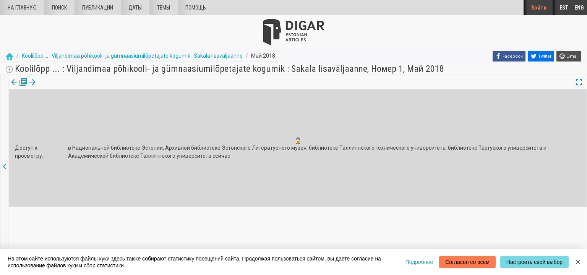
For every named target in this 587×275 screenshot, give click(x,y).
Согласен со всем (467, 262)
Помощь (195, 8)
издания (18, 87)
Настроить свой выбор (534, 262)
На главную (22, 8)
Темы (163, 8)
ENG (579, 8)
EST (563, 8)
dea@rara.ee (355, 239)
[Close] (577, 262)
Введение (167, 231)
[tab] (18, 88)
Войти (538, 8)
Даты (135, 8)
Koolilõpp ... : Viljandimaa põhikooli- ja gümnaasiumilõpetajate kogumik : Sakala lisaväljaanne (132, 56)
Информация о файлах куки (188, 238)
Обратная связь (174, 244)
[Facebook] (509, 56)
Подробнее (419, 262)
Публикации (97, 8)
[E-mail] (568, 56)
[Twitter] (541, 56)
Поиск (59, 8)
